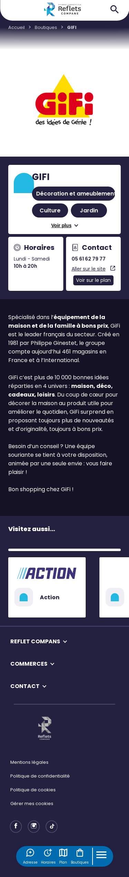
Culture (50, 210)
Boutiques (80, 856)
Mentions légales (29, 762)
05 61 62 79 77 (89, 258)
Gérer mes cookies (31, 803)
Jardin (89, 210)
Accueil (16, 27)
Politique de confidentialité (40, 776)
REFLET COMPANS (35, 641)
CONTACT (25, 686)
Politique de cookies (33, 789)
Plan (63, 856)
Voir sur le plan (93, 280)
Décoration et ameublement (76, 194)
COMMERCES (28, 664)
